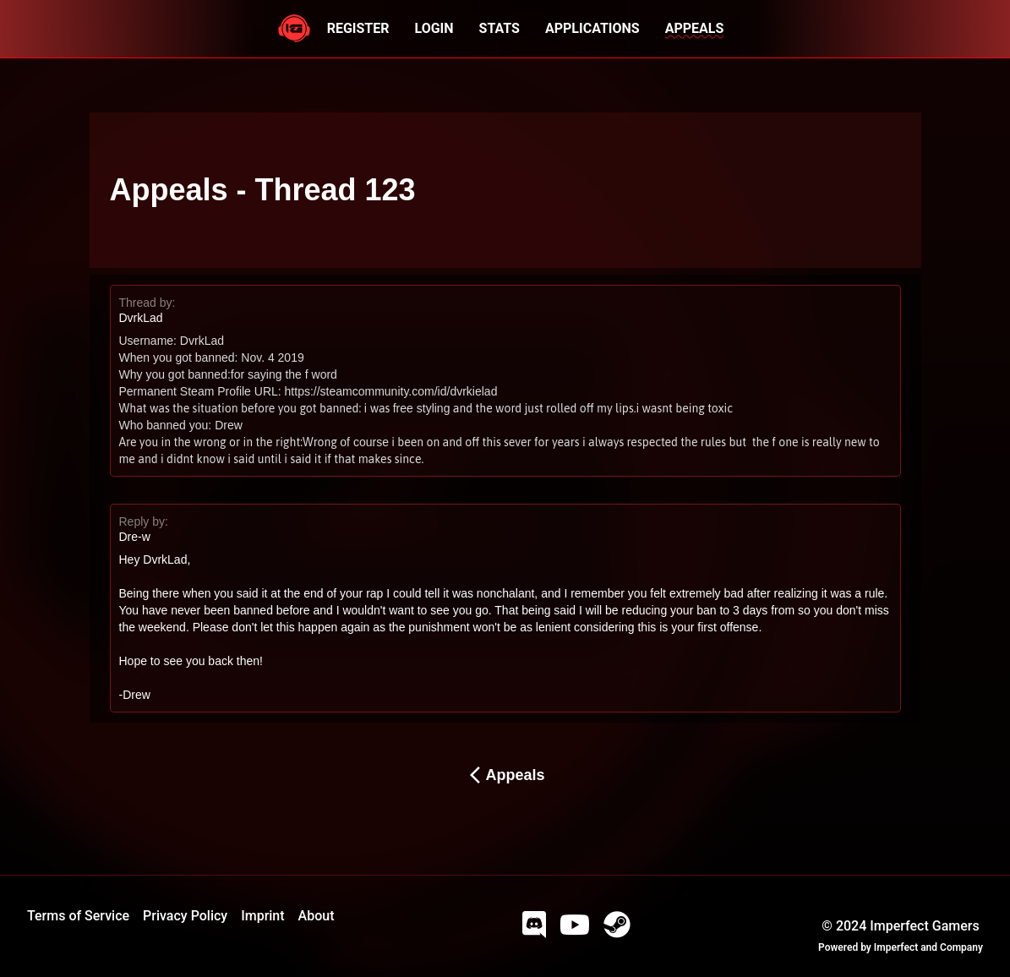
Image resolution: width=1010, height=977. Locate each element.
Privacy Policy (185, 916)
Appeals (504, 775)
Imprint (262, 916)
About (316, 916)
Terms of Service (78, 916)
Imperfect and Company (928, 947)
